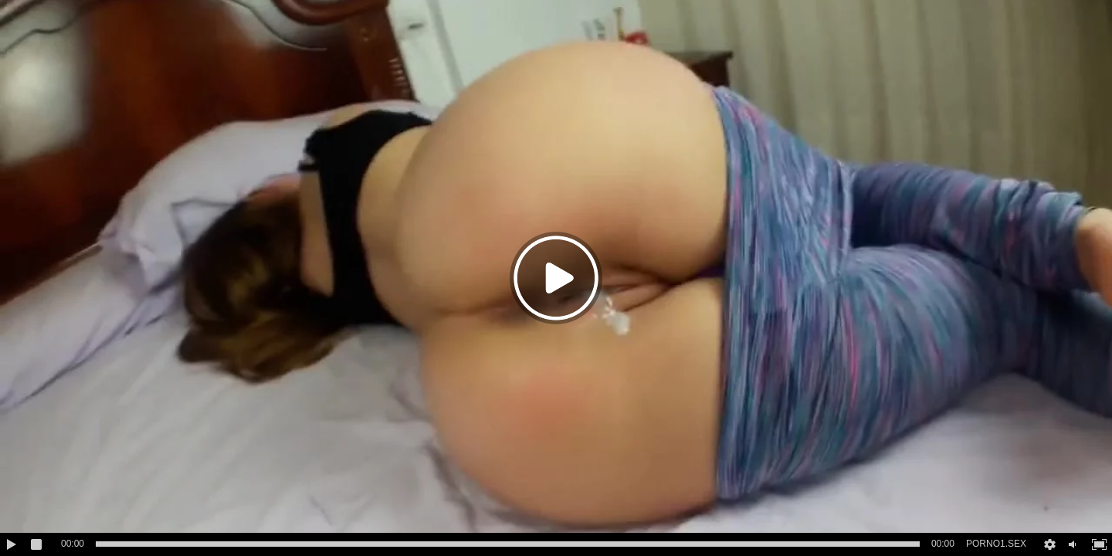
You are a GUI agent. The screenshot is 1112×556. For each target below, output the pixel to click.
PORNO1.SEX (996, 543)
